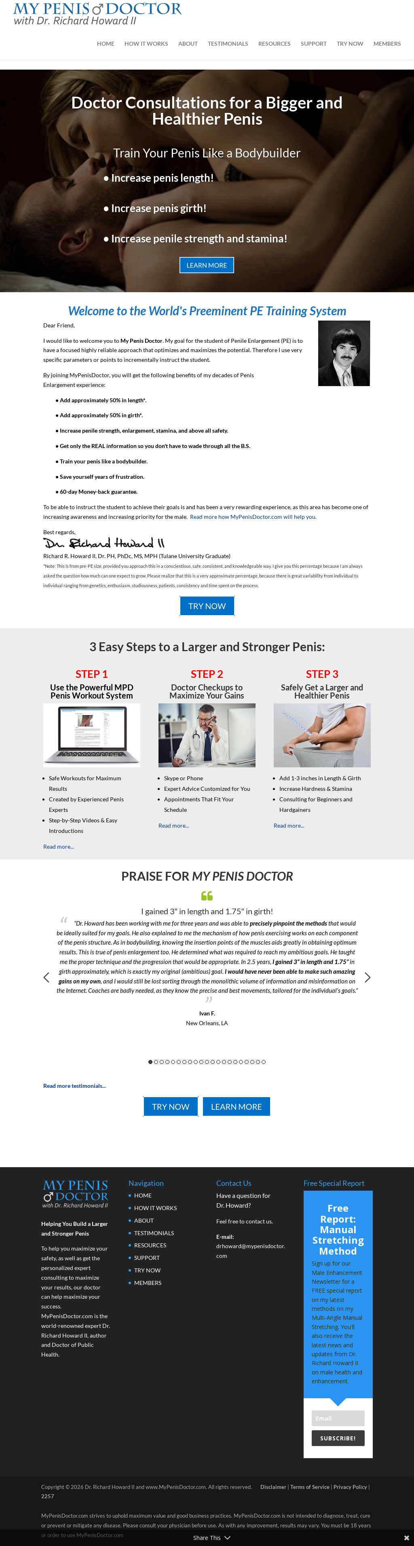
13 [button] (218, 1062)
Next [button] (368, 977)
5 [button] (173, 1062)
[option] (207, 957)
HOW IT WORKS (146, 44)
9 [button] (196, 1062)
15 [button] (230, 1062)
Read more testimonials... (74, 1085)
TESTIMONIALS (228, 44)
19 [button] (252, 1062)
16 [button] (235, 1062)
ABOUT (188, 44)
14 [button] (224, 1062)
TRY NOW (350, 44)
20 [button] (258, 1062)
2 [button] (156, 1062)
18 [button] (247, 1062)
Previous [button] (46, 977)
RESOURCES (274, 44)
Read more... (58, 846)
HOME (105, 44)
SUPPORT (314, 44)
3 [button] (162, 1062)
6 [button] (179, 1062)
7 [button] (184, 1062)
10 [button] (201, 1062)
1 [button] (150, 1062)
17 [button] (241, 1062)
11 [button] (207, 1062)
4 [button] (167, 1062)
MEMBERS (387, 44)
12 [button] (213, 1062)
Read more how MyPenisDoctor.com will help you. (253, 516)
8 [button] (190, 1062)
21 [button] (264, 1062)
